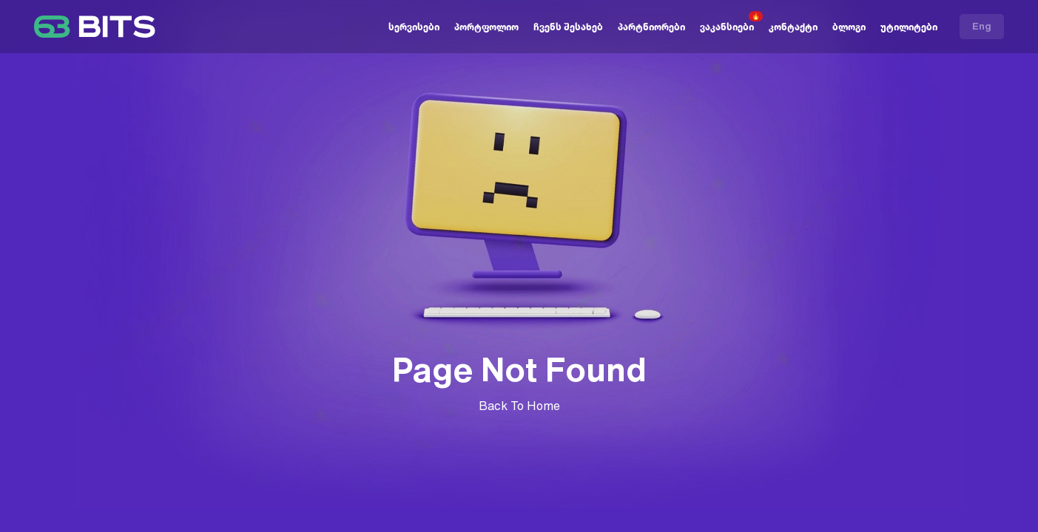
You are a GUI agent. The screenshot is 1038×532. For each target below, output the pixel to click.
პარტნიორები (651, 27)
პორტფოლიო (486, 27)
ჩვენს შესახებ (568, 27)
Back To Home (519, 406)
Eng (981, 26)
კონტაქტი (793, 27)
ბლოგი (849, 27)
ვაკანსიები (727, 27)
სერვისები (413, 27)
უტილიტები (908, 27)
